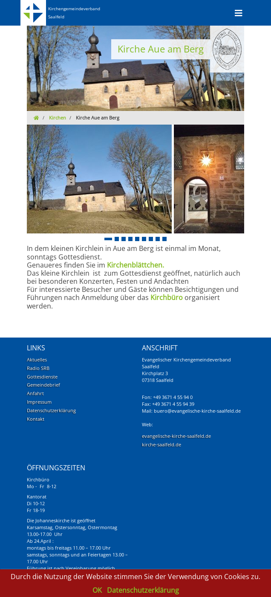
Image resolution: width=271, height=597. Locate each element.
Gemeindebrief (43, 384)
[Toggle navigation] (239, 12)
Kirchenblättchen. (135, 265)
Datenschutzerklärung (51, 410)
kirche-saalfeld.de (161, 444)
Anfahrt (35, 393)
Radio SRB (38, 368)
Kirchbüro (166, 297)
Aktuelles (37, 359)
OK (98, 590)
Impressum (39, 402)
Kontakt (35, 419)
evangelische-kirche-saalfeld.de (176, 436)
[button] (108, 239)
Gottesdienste (42, 376)
